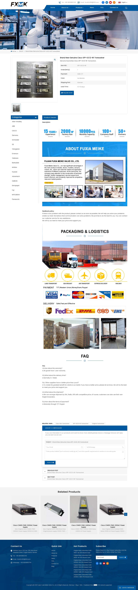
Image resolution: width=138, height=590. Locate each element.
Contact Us (55, 564)
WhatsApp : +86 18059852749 (22, 563)
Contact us (114, 7)
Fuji (13, 190)
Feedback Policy (88, 585)
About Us (54, 553)
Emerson (15, 153)
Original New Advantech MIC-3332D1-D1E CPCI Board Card (83, 561)
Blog (52, 566)
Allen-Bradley (17, 121)
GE (13, 144)
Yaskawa (15, 158)
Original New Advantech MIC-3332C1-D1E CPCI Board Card (83, 566)
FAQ (101, 7)
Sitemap (71, 585)
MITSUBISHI (16, 195)
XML (81, 585)
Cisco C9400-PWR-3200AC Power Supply (25, 526)
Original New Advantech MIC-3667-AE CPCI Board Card (83, 552)
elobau (14, 167)
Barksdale (15, 163)
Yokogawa (15, 149)
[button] (125, 514)
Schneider (15, 140)
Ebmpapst (15, 185)
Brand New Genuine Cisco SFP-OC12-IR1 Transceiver (70, 442)
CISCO (21, 51)
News (92, 7)
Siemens (15, 135)
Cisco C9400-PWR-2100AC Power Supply (113, 526)
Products (79, 7)
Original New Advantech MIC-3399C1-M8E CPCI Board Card (83, 571)
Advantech (16, 176)
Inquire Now (67, 93)
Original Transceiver (98, 424)
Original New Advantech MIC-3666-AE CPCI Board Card (83, 556)
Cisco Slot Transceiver (62, 424)
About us (64, 7)
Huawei (14, 172)
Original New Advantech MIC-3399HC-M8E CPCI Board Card (83, 576)
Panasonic (16, 199)
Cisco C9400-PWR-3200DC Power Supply (54, 526)
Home (53, 7)
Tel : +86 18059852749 (69, 2)
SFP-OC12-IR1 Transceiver (80, 424)
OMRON (14, 181)
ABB (13, 126)
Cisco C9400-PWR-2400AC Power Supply (83, 526)
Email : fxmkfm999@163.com (90, 2)
